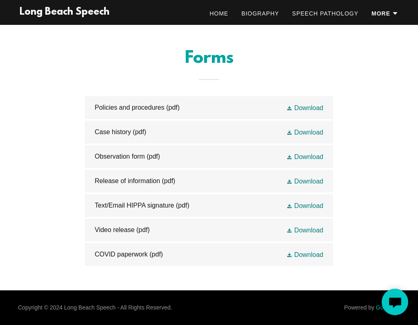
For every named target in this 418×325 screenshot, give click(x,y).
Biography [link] (260, 13)
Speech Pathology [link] (325, 13)
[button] (384, 13)
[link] (64, 12)
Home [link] (218, 13)
